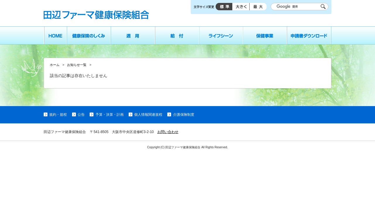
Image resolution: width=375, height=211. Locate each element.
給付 (177, 35)
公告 (81, 115)
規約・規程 (58, 115)
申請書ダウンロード (309, 35)
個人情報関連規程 (148, 115)
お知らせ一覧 (76, 65)
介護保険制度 (183, 115)
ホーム (55, 35)
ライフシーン (221, 35)
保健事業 (265, 35)
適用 (133, 35)
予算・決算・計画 (110, 115)
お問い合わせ (167, 132)
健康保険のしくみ (89, 35)
